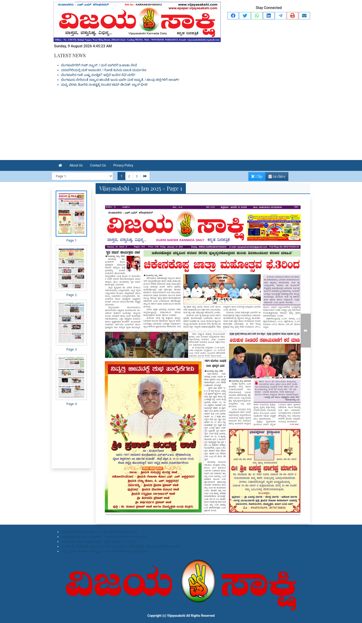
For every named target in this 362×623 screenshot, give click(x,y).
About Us (76, 165)
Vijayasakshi (176, 615)
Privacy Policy (123, 165)
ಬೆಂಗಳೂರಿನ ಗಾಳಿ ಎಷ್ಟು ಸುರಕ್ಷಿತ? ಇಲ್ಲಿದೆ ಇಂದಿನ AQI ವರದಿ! (98, 75)
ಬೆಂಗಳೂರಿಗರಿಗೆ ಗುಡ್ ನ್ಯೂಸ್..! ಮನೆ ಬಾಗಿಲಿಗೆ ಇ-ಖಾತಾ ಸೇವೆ (99, 65)
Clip (256, 176)
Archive (275, 177)
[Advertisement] (181, 125)
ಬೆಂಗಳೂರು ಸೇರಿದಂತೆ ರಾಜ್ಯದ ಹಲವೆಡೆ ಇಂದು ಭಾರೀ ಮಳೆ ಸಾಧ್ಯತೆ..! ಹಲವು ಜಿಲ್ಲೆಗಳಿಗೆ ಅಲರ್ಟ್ (120, 80)
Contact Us (98, 165)
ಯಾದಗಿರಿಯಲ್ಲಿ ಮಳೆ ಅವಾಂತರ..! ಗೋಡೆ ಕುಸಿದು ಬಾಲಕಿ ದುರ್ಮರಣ (103, 70)
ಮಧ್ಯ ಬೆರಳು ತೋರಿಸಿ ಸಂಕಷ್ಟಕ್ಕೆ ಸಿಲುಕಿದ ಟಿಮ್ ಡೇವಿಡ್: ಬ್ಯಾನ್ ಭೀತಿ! (104, 84)
